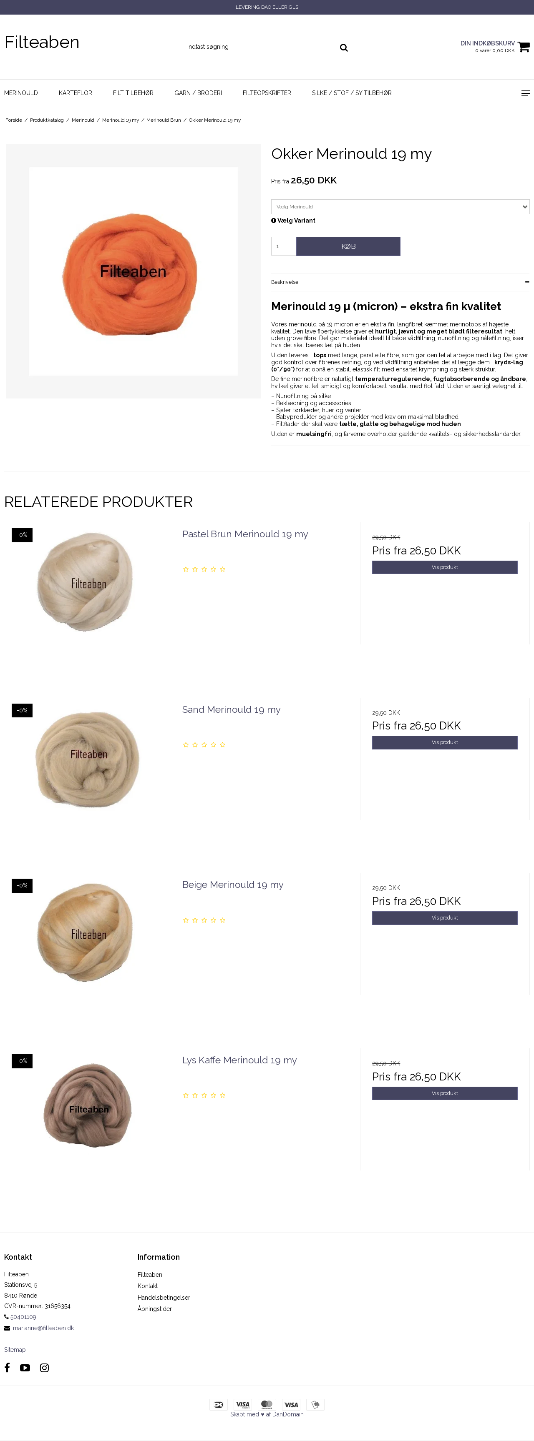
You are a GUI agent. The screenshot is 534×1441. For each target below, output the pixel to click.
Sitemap (15, 1349)
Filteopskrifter (267, 93)
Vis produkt (445, 567)
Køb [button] (348, 246)
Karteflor (75, 93)
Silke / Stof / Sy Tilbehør (352, 93)
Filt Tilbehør (133, 93)
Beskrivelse (284, 282)
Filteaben (42, 42)
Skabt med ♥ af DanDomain (266, 1414)
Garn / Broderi (198, 93)
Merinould (21, 93)
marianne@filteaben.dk (43, 1328)
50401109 (20, 1316)
